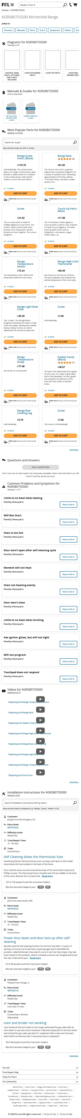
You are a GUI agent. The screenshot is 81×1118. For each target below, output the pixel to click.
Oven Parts (66, 1099)
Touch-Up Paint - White (68, 209)
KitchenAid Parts (66, 1090)
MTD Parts (38, 1093)
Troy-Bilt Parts (13, 1096)
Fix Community (10, 1081)
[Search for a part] (40, 142)
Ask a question (40, 467)
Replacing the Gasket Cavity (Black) (26, 723)
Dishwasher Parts (65, 1096)
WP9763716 (12, 990)
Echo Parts (63, 1087)
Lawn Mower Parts (61, 1102)
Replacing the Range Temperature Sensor (29, 702)
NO (47, 887)
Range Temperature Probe (25, 359)
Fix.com (6, 1067)
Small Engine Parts (20, 1106)
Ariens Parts (30, 1087)
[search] (65, 5)
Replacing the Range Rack (21, 712)
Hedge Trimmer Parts (38, 1106)
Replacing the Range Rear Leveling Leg (27, 744)
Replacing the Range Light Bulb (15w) (26, 754)
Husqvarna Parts (37, 1090)
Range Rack (65, 156)
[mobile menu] (12, 4)
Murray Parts (50, 1093)
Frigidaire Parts (13, 1090)
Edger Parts (52, 1106)
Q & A (42, 30)
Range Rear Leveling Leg (24, 411)
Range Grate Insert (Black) (25, 157)
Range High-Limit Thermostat (68, 262)
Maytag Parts (26, 1093)
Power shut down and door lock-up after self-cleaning (37, 940)
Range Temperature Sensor (25, 264)
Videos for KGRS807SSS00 (25, 689)
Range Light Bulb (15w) (27, 308)
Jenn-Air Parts (52, 1090)
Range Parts (16, 1102)
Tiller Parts (64, 1106)
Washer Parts (14, 1099)
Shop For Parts (10, 1077)
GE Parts (25, 1090)
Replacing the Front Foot (21, 775)
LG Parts (15, 1093)
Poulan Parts (62, 1093)
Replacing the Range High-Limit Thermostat (30, 733)
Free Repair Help (11, 1072)
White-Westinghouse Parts (45, 1096)
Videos (68, 30)
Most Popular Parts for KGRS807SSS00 (33, 129)
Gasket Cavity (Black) (66, 358)
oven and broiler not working (25, 1023)
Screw (20, 208)
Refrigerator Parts (29, 1099)
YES (41, 887)
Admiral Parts (18, 1087)
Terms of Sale (65, 1114)
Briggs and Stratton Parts (46, 1087)
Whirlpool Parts (27, 1096)
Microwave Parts (30, 1102)
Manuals (21, 30)
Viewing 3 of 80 (13, 795)
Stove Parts (54, 1099)
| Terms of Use (49, 1114)
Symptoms (55, 30)
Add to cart (20, 193)
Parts (32, 30)
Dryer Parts (43, 1099)
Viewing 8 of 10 (14, 692)
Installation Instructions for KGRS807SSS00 (37, 792)
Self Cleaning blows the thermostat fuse (33, 856)
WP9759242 (12, 827)
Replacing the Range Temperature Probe (28, 764)
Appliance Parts (45, 1102)
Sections (8, 30)
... (46, 876)
